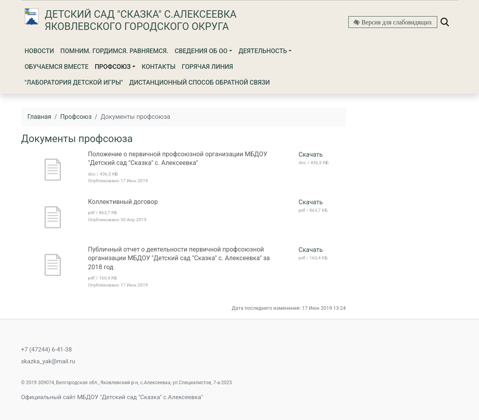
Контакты (159, 66)
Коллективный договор (123, 201)
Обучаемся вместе (57, 66)
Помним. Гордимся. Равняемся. (114, 51)
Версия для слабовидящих (396, 22)
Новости (39, 51)
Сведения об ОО (201, 51)
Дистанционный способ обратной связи (199, 82)
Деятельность (263, 51)
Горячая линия (207, 66)
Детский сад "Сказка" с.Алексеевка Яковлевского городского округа (141, 20)
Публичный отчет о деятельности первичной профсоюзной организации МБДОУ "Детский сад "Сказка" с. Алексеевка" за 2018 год (179, 258)
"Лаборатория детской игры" (74, 82)
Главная (40, 116)
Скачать (311, 154)
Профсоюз (113, 66)
